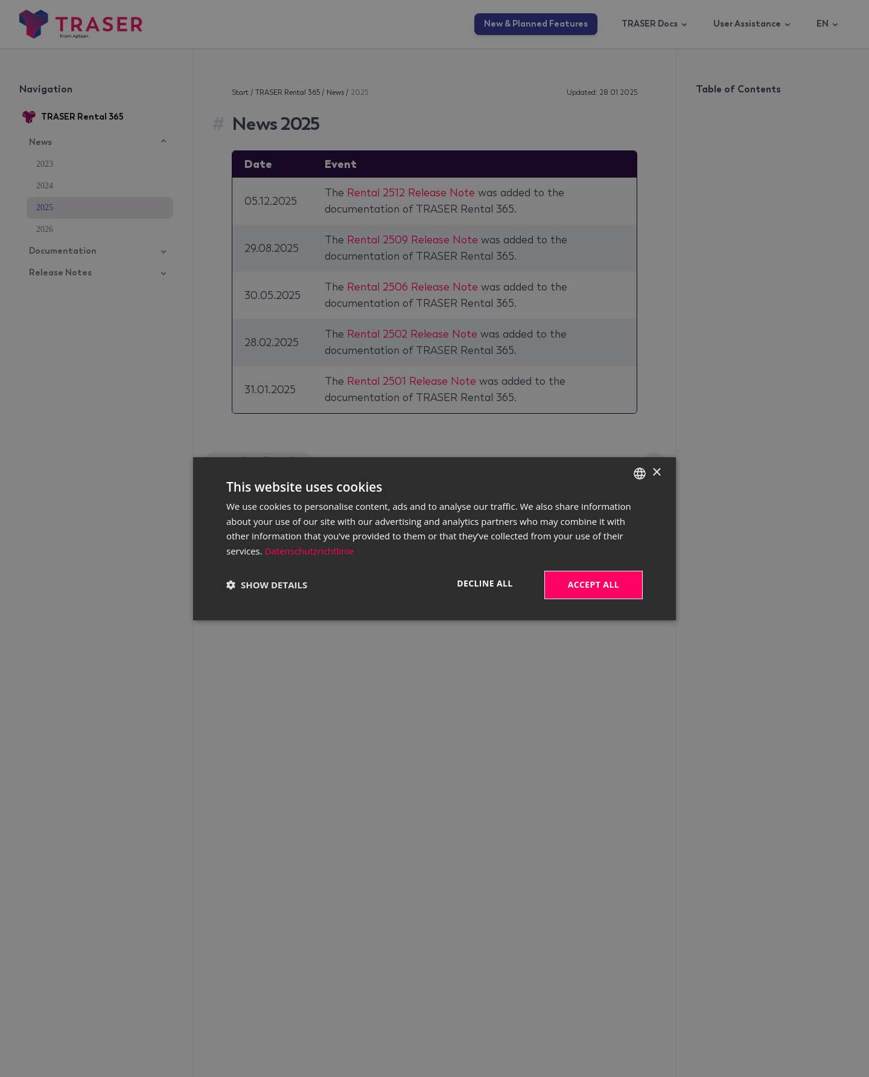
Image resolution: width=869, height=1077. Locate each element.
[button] (266, 584)
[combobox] (640, 473)
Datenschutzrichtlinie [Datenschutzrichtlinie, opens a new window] (309, 551)
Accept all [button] (593, 584)
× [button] (656, 472)
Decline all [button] (484, 583)
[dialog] (434, 538)
